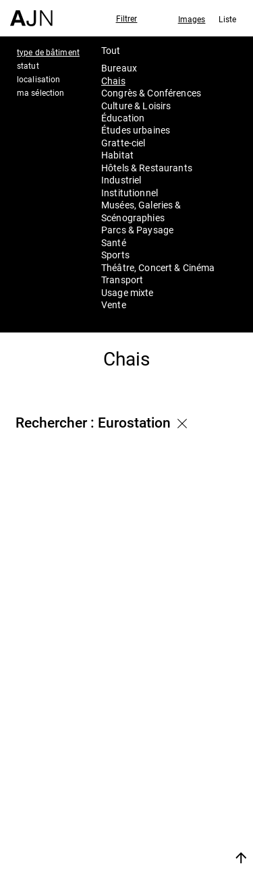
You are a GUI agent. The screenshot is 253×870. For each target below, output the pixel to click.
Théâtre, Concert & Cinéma (158, 267)
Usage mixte (127, 292)
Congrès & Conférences (151, 92)
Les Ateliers (176, 775)
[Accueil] (31, 13)
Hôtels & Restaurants (146, 167)
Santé (113, 242)
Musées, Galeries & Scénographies (141, 210)
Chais (113, 80)
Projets (162, 794)
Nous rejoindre (171, 841)
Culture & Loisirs (136, 105)
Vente (113, 304)
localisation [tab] (38, 79)
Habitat (117, 154)
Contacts (168, 812)
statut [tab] (28, 65)
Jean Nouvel (179, 758)
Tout (111, 50)
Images (192, 18)
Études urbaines (135, 129)
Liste (227, 18)
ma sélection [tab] (40, 92)
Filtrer (127, 18)
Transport (122, 279)
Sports (115, 254)
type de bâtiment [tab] (48, 52)
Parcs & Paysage (137, 229)
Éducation (122, 117)
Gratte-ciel (123, 142)
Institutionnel (129, 192)
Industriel (121, 179)
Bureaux (119, 67)
